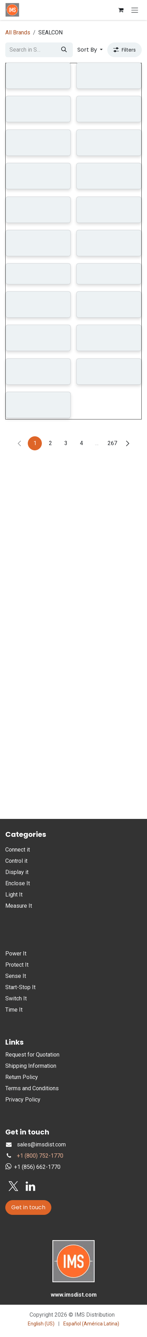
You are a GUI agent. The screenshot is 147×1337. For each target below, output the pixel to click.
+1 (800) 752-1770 (40, 1155)
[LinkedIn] (30, 1186)
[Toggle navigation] (135, 10)
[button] (90, 49)
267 (112, 803)
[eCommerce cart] (121, 10)
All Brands (17, 32)
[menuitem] (41, 1324)
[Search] (64, 49)
